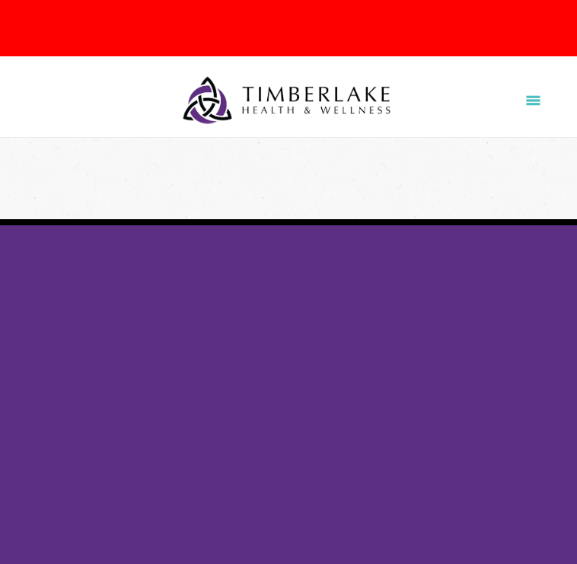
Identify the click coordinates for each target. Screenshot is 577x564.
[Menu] (533, 101)
